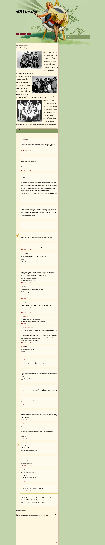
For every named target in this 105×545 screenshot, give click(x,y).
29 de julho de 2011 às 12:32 (26, 282)
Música (23, 130)
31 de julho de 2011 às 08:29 (26, 452)
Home (17, 34)
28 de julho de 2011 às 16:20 (26, 202)
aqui (49, 126)
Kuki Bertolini (23, 269)
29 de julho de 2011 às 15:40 (26, 342)
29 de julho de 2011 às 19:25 (26, 366)
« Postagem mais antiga (52, 542)
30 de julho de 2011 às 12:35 (26, 407)
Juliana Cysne (23, 359)
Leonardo (22, 206)
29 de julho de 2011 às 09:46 (26, 249)
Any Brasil (23, 346)
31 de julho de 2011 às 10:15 (26, 465)
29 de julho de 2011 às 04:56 (26, 228)
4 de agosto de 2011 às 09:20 (26, 504)
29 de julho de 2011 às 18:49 (26, 355)
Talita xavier (23, 442)
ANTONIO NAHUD (25, 396)
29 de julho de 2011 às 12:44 (26, 298)
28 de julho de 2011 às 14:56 (26, 170)
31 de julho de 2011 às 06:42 (26, 438)
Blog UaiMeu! (23, 157)
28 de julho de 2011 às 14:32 (26, 152)
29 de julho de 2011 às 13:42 (26, 312)
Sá (21, 494)
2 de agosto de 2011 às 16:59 (26, 490)
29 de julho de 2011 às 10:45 (26, 265)
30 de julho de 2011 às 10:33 (26, 381)
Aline (22, 233)
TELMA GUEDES (24, 244)
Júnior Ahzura (23, 423)
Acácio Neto (23, 253)
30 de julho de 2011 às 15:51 (26, 419)
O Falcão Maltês (24, 404)
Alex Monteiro (24, 316)
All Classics (26, 11)
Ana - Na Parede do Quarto (26, 150)
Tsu (21, 174)
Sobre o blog (23, 34)
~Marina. (22, 286)
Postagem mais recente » (22, 542)
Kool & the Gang (21, 48)
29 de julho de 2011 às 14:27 (26, 323)
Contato (29, 34)
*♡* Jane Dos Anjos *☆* (26, 327)
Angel (22, 469)
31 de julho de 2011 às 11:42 (26, 481)
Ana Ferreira (23, 139)
